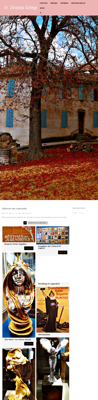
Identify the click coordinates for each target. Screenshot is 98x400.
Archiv (42, 8)
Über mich (54, 3)
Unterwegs (64, 3)
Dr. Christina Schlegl (20, 8)
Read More (29, 248)
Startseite (43, 3)
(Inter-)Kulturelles (78, 3)
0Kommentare (27, 213)
